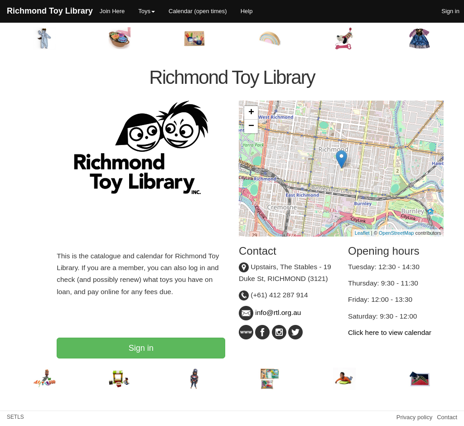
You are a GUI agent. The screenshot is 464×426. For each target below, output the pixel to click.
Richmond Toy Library (50, 10)
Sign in (141, 348)
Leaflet (362, 233)
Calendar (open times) (198, 11)
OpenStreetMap (396, 233)
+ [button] (251, 113)
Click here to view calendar (389, 332)
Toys (146, 11)
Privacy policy (414, 417)
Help (247, 11)
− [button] (251, 126)
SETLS (15, 417)
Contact (447, 417)
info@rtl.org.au (270, 312)
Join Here (112, 11)
